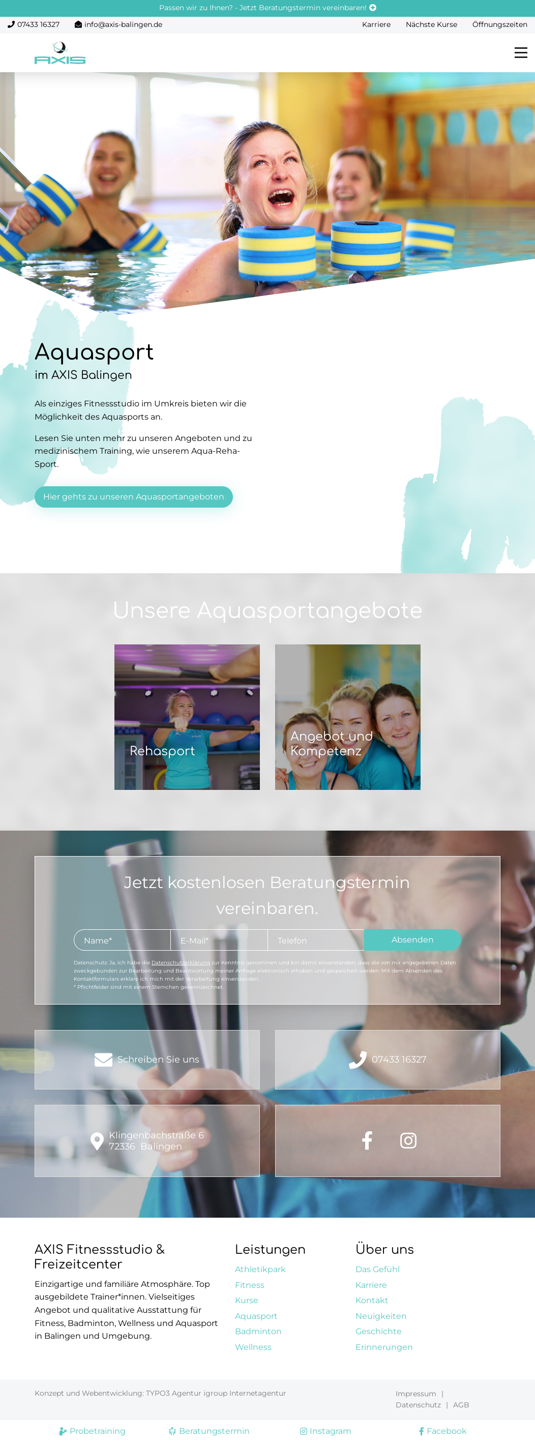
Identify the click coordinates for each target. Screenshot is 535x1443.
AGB (461, 1404)
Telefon (292, 941)
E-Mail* (195, 941)
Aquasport (256, 1316)
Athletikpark (260, 1269)
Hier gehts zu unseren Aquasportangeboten (133, 497)
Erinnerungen (384, 1347)
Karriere (376, 24)
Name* (98, 941)
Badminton (258, 1331)
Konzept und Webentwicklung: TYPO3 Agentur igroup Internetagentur (160, 1393)
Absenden (413, 940)
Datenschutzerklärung (181, 962)
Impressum (416, 1393)
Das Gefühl (377, 1269)
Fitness (249, 1285)
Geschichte (378, 1331)
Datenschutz (418, 1404)
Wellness (253, 1347)
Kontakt (372, 1300)
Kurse (246, 1300)
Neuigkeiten (381, 1316)
